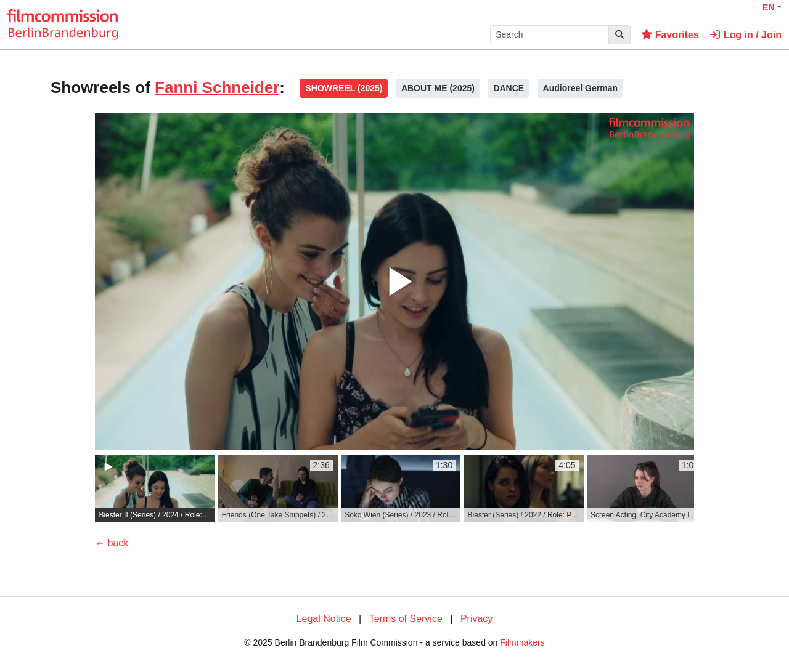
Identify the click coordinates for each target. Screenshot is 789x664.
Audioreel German (580, 88)
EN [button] (768, 7)
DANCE (508, 88)
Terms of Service (406, 618)
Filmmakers (522, 642)
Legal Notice (323, 618)
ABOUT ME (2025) (438, 88)
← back (111, 543)
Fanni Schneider (217, 87)
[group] (155, 488)
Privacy (476, 618)
